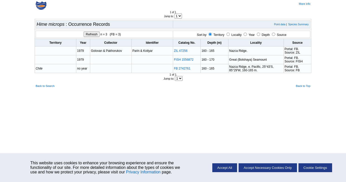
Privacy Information (143, 172)
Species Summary (298, 24)
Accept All (224, 168)
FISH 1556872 (183, 59)
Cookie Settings (315, 168)
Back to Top (303, 85)
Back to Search (45, 85)
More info (304, 3)
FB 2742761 (182, 68)
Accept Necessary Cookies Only (268, 168)
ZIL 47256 (181, 51)
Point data (279, 24)
